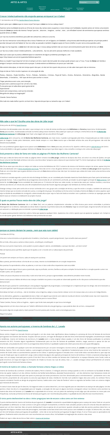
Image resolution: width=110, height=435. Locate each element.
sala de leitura (96, 147)
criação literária (11, 222)
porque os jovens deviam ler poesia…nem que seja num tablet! (29, 230)
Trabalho (9, 224)
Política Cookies (43, 434)
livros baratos (5, 115)
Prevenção (105, 222)
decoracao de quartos (97, 113)
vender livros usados (64, 115)
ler (107, 113)
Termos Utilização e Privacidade (55, 434)
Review (2, 224)
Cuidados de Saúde (23, 222)
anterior (102, 180)
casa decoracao (68, 113)
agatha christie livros (39, 113)
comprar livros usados (81, 113)
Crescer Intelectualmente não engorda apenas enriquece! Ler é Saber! (32, 16)
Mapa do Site (67, 434)
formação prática (67, 222)
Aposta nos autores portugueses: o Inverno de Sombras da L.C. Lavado (32, 326)
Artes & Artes (19, 2)
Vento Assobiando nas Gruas (28, 169)
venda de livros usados (49, 115)
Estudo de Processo (53, 222)
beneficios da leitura (55, 113)
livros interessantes (17, 115)
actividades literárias (39, 219)
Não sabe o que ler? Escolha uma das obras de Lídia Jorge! (26, 121)
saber (27, 115)
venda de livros (35, 115)
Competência (78, 219)
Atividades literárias (15, 113)
